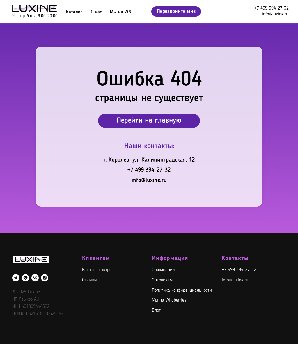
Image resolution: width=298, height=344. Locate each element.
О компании (163, 270)
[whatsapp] (25, 277)
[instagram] (44, 277)
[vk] (35, 277)
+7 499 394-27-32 (271, 8)
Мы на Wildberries (169, 300)
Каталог (74, 12)
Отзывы (89, 280)
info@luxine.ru (275, 14)
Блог (156, 310)
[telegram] (15, 277)
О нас (96, 12)
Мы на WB (120, 12)
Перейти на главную (149, 120)
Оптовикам (162, 280)
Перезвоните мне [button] (176, 11)
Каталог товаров (97, 270)
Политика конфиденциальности (182, 290)
